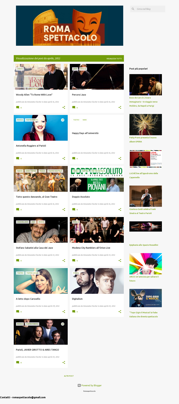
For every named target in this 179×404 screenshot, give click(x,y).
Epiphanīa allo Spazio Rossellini (143, 245)
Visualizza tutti (114, 59)
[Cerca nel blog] (150, 9)
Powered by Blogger (90, 385)
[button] (63, 107)
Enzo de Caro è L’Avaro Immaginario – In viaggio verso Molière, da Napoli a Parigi (143, 102)
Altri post (69, 376)
